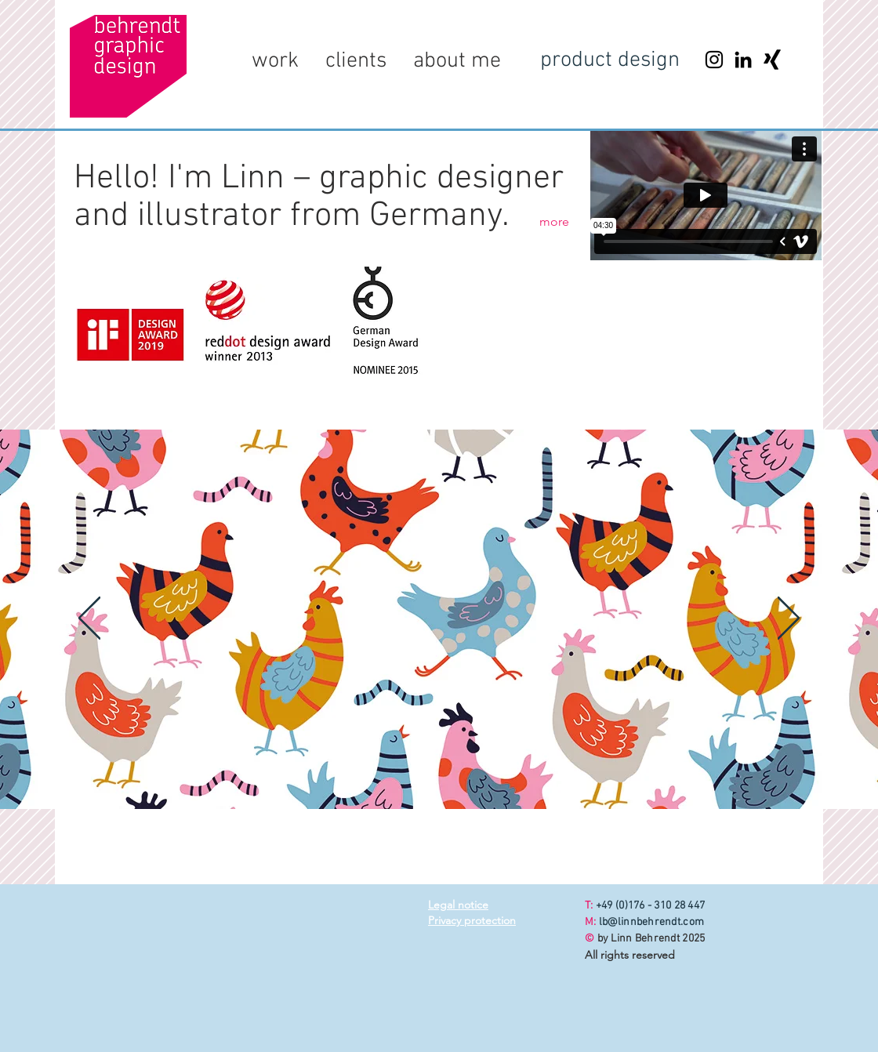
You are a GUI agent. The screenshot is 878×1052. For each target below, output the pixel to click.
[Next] (789, 619)
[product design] (610, 61)
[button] (275, 61)
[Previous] (89, 619)
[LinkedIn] (743, 59)
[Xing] (772, 59)
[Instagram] (714, 59)
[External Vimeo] (705, 195)
